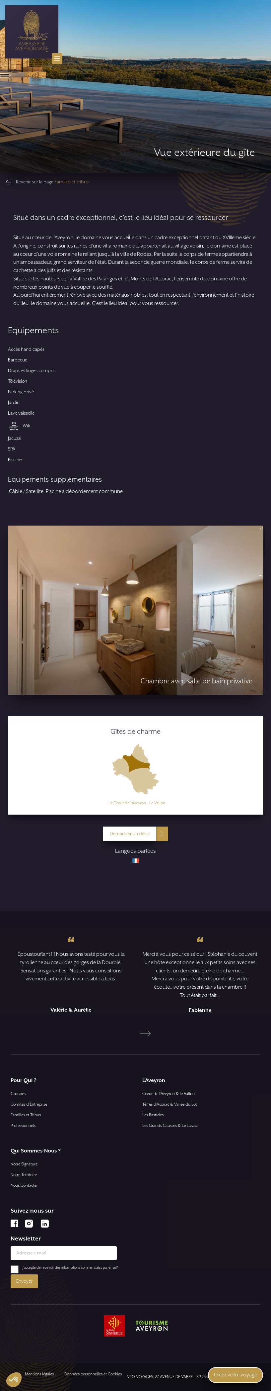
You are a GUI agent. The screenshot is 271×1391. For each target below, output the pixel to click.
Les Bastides (153, 1115)
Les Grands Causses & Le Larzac (170, 1125)
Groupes (18, 1093)
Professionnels (23, 1125)
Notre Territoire (24, 1174)
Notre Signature (24, 1164)
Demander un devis (130, 834)
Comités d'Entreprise (29, 1104)
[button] (14, 1380)
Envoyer (24, 1281)
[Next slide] (145, 1033)
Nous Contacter (24, 1185)
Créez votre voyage (235, 1375)
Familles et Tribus (26, 1115)
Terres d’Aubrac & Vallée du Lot (169, 1104)
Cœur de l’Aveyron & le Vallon (168, 1093)
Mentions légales (39, 1374)
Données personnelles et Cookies (93, 1374)
